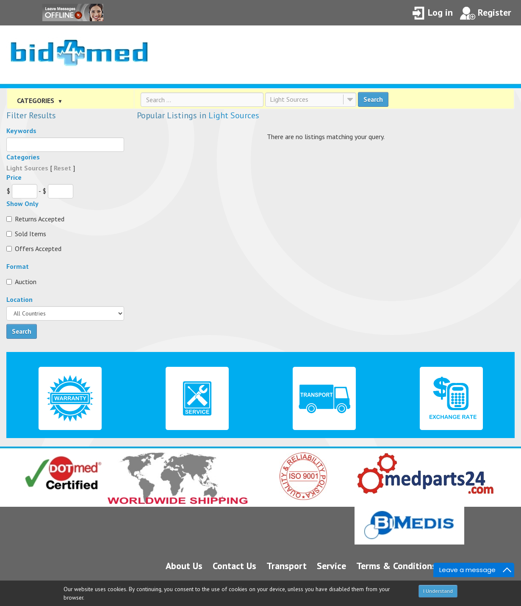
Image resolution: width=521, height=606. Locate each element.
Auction (21, 281)
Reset (62, 168)
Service (331, 565)
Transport (286, 565)
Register (485, 13)
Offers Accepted (33, 248)
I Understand (438, 591)
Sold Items (26, 233)
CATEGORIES (40, 100)
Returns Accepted (35, 219)
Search (373, 99)
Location (19, 299)
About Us (184, 565)
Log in (432, 13)
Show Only (22, 203)
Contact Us (234, 565)
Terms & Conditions (396, 565)
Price (14, 177)
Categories (23, 157)
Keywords (21, 130)
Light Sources (289, 99)
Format (17, 266)
